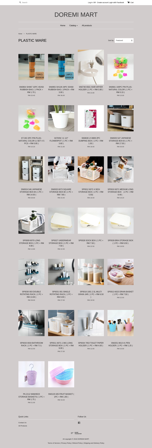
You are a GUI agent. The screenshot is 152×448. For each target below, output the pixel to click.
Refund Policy (77, 443)
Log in (90, 2)
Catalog (73, 25)
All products (87, 25)
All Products (22, 426)
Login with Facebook (116, 2)
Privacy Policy (66, 443)
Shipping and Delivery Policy (94, 443)
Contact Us (22, 423)
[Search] (25, 2)
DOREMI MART (75, 14)
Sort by (111, 40)
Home (62, 25)
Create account (102, 2)
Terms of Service (54, 443)
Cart (132, 2)
